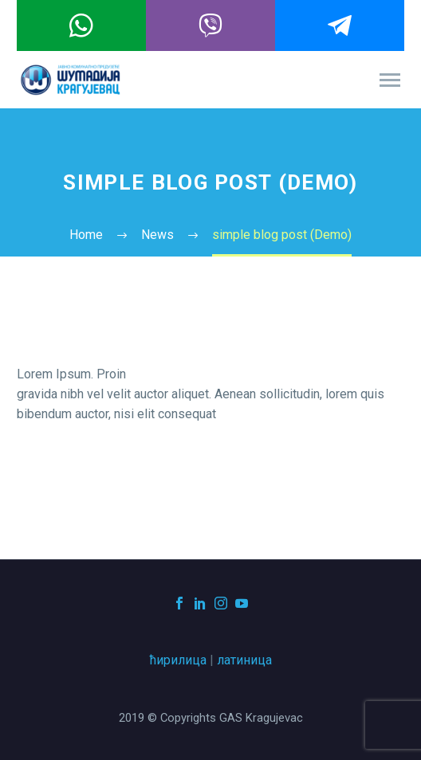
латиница (244, 660)
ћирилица (178, 660)
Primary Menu (390, 80)
